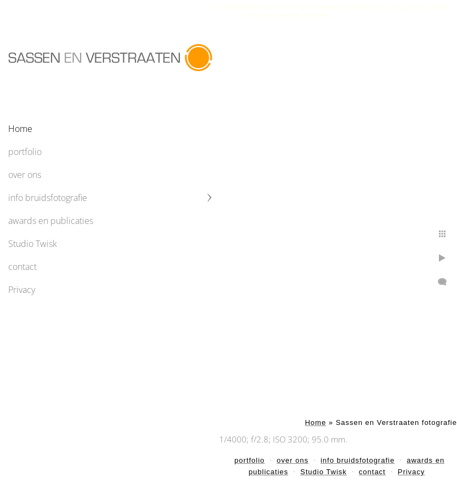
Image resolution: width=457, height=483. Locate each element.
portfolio (25, 152)
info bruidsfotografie (47, 198)
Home (20, 129)
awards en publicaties (50, 221)
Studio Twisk (32, 244)
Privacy (21, 290)
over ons (24, 175)
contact (22, 267)
